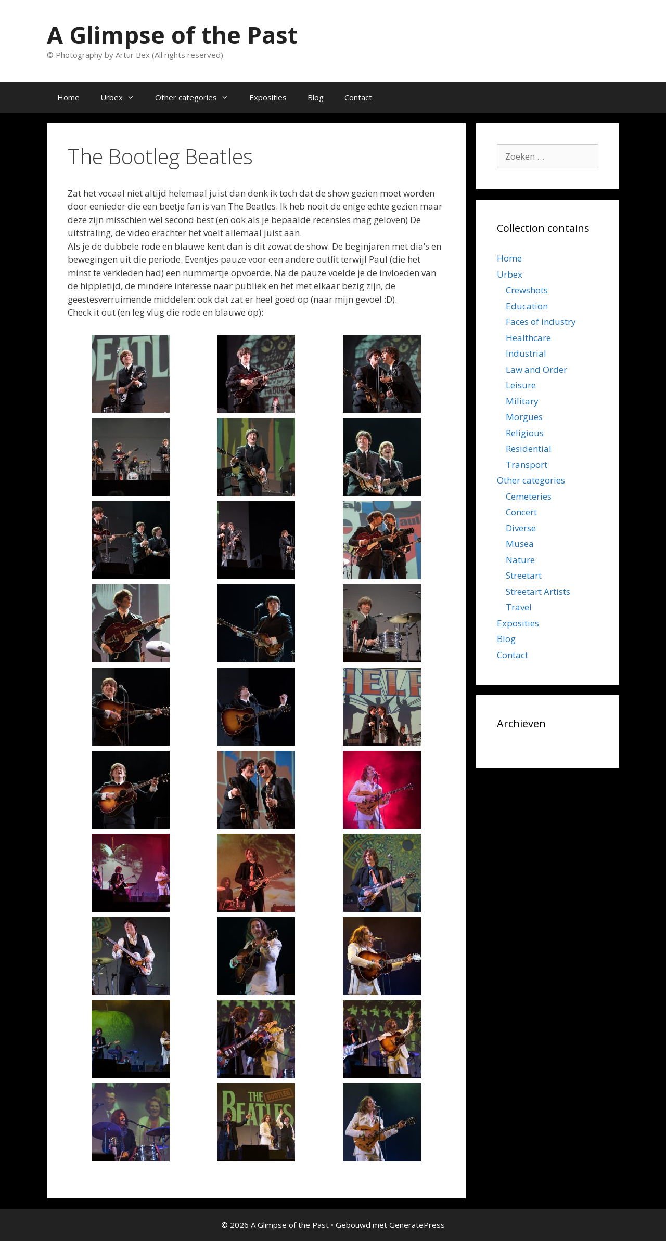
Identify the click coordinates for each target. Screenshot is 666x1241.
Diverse (521, 528)
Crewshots (527, 290)
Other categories (197, 97)
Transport (526, 465)
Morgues (524, 417)
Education (527, 306)
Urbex (122, 97)
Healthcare (528, 338)
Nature (520, 560)
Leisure (521, 385)
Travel (519, 607)
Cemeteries (529, 496)
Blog (316, 97)
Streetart (524, 575)
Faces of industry (541, 322)
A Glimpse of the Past (172, 34)
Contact (358, 97)
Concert (521, 512)
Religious (525, 433)
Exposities (268, 97)
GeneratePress (417, 1225)
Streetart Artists (538, 591)
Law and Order (536, 369)
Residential (529, 448)
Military (522, 401)
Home (68, 97)
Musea (520, 544)
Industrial (526, 353)
